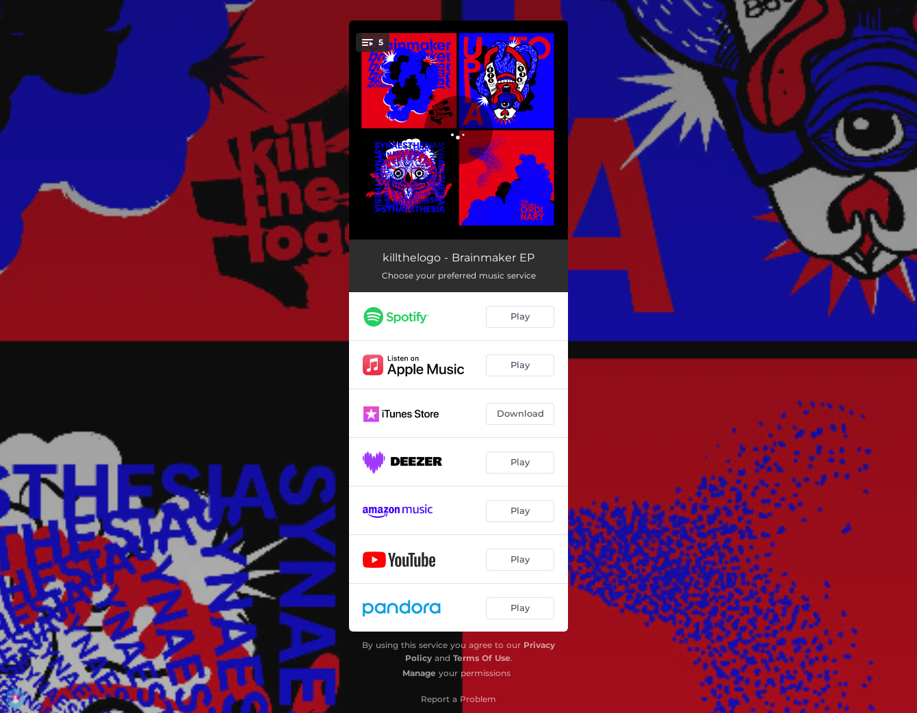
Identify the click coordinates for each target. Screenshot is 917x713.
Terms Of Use (482, 658)
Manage (419, 673)
